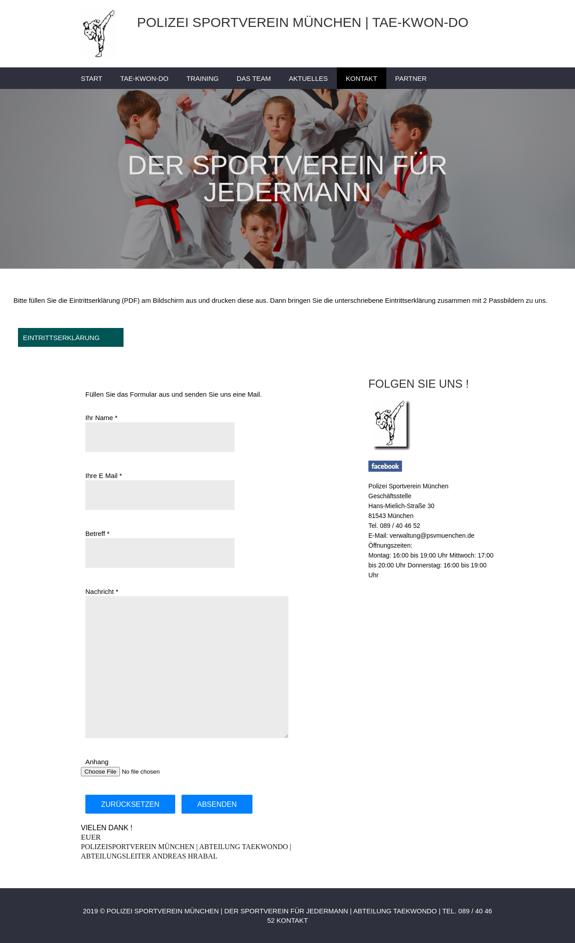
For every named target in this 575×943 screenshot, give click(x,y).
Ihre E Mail (101, 475)
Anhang (97, 762)
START (91, 78)
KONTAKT (361, 78)
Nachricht (99, 591)
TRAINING (202, 78)
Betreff (95, 533)
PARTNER (411, 78)
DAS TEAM (254, 78)
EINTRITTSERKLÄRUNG (61, 337)
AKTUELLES (308, 78)
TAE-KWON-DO (144, 78)
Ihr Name (99, 417)
